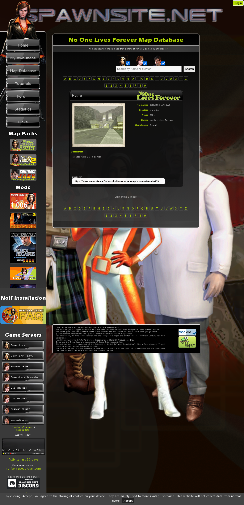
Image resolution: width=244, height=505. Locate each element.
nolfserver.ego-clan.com (23, 468)
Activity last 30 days (23, 459)
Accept (127, 500)
